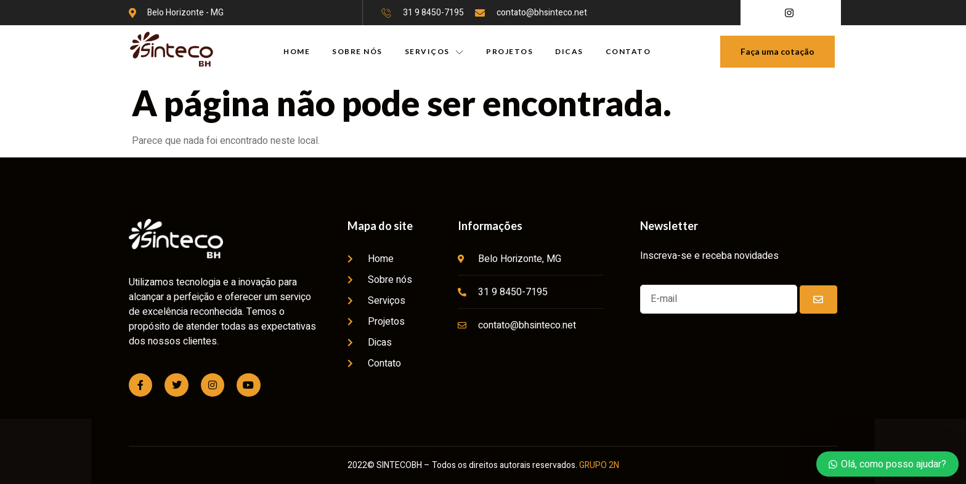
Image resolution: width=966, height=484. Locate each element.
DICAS (569, 51)
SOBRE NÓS (357, 51)
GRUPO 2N (599, 465)
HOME (296, 51)
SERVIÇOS (435, 52)
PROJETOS (509, 51)
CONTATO (628, 51)
